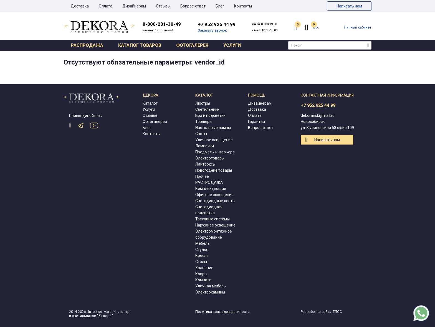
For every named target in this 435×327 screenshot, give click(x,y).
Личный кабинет (357, 27)
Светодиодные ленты (215, 201)
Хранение (204, 268)
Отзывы (163, 6)
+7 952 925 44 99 (318, 105)
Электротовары (209, 158)
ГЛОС (337, 312)
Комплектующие (210, 188)
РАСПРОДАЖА (209, 182)
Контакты (243, 6)
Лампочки (204, 146)
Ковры (201, 274)
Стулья (201, 249)
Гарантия (256, 121)
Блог (220, 6)
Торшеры (203, 121)
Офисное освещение (214, 194)
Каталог (150, 103)
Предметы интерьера (215, 152)
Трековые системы (212, 219)
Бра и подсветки (210, 115)
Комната (203, 280)
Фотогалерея (192, 45)
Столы (201, 261)
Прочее (202, 176)
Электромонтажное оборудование (213, 234)
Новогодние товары (213, 170)
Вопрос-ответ (193, 6)
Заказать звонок (212, 30)
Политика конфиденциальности (222, 312)
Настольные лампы (213, 127)
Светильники (207, 109)
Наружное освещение (215, 225)
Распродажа (87, 45)
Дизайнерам (134, 6)
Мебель (202, 243)
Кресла (202, 255)
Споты (201, 134)
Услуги (232, 45)
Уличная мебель (210, 286)
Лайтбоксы (205, 164)
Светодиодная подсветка (208, 210)
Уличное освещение (214, 140)
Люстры (202, 103)
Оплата (105, 6)
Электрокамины (210, 292)
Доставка (80, 6)
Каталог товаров (139, 45)
